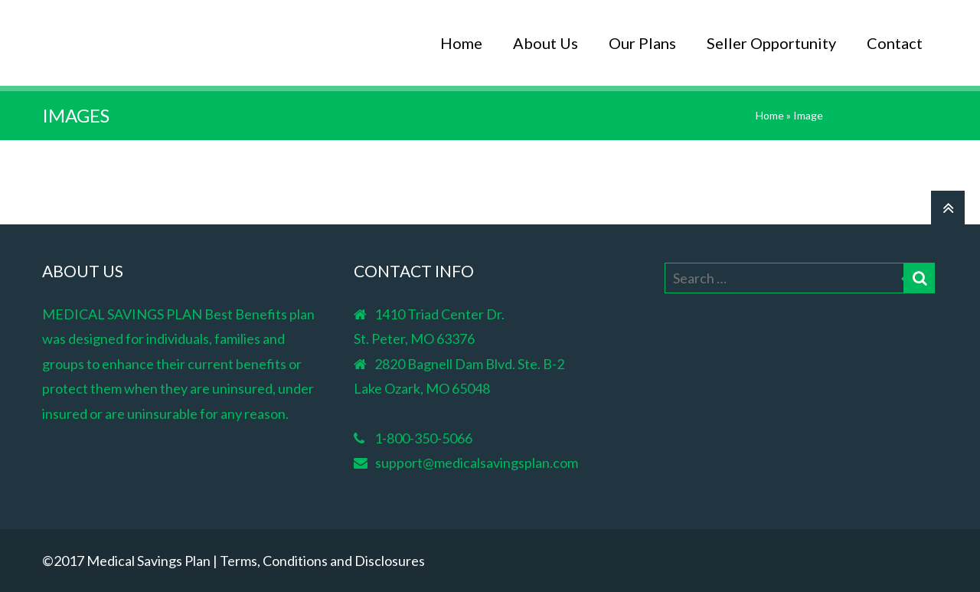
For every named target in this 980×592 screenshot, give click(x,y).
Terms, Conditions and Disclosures (322, 560)
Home (461, 43)
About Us (545, 43)
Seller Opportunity (771, 43)
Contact (895, 43)
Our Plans (642, 43)
